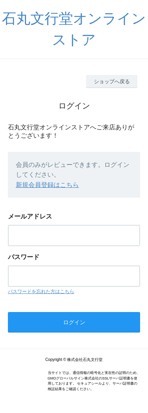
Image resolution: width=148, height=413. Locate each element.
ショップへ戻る (112, 81)
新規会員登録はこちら (47, 184)
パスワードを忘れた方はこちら (41, 291)
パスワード (23, 257)
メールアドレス (30, 216)
